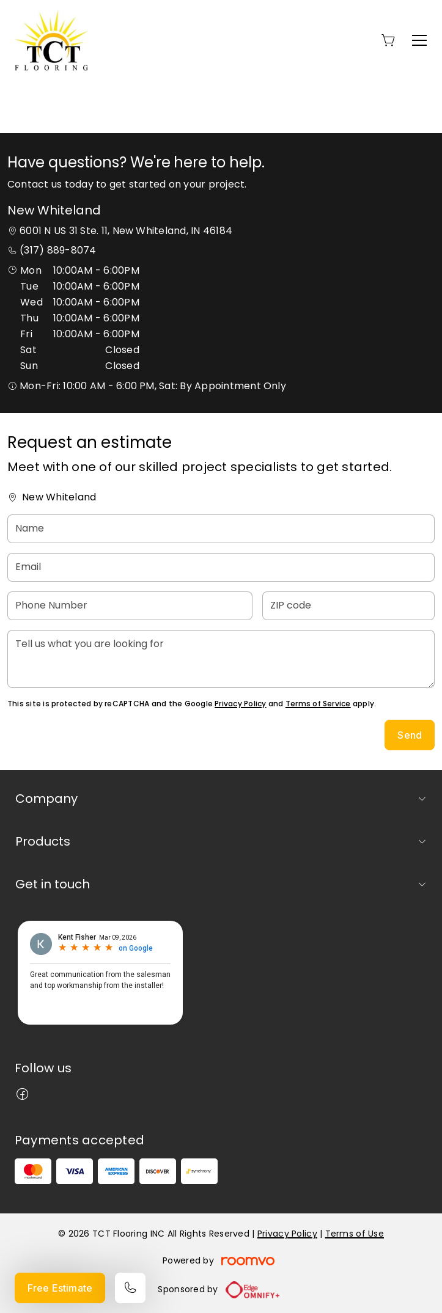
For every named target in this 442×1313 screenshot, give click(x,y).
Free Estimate (60, 1288)
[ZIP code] (348, 605)
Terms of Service (318, 703)
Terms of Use (354, 1233)
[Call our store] (130, 1288)
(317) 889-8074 (58, 250)
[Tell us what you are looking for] (221, 659)
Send (409, 735)
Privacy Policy (240, 703)
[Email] (221, 567)
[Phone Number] (129, 605)
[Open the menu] (419, 40)
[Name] (221, 528)
